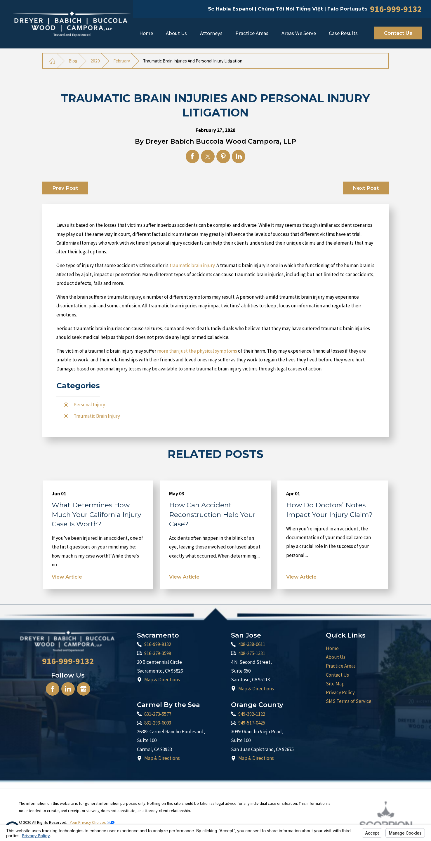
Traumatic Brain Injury (97, 416)
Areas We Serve (298, 33)
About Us (176, 33)
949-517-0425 (251, 723)
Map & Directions (162, 679)
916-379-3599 (157, 653)
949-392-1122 (251, 714)
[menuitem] (146, 33)
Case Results (343, 33)
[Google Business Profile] (83, 689)
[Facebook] (52, 689)
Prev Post (65, 188)
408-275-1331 (251, 653)
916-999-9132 (396, 9)
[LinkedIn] (68, 689)
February (121, 61)
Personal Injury (89, 404)
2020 (95, 61)
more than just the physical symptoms (197, 351)
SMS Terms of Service (348, 701)
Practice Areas (251, 33)
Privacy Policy (340, 692)
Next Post (366, 188)
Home (146, 33)
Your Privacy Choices (92, 822)
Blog (73, 61)
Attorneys (211, 33)
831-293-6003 (157, 723)
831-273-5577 (157, 714)
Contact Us (398, 33)
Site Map (335, 683)
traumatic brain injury (192, 265)
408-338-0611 (251, 644)
